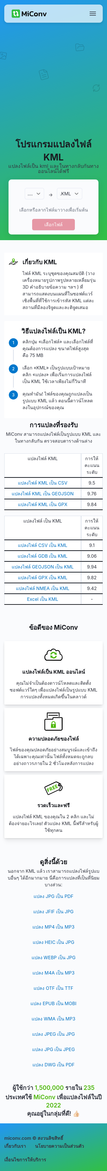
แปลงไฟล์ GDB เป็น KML (42, 556)
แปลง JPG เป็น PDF (53, 896)
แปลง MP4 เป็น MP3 (53, 927)
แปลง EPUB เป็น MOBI (53, 1003)
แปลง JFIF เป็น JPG (53, 911)
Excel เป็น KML (42, 599)
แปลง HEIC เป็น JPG (53, 942)
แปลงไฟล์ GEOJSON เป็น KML (43, 567)
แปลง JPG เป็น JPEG (53, 1049)
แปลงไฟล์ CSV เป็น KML (42, 545)
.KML (65, 193)
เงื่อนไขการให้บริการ (25, 1159)
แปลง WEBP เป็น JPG (54, 957)
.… (30, 193)
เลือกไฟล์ (53, 224)
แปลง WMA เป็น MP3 (53, 1019)
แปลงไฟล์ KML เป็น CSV (42, 483)
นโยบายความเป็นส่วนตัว (59, 1146)
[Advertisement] (53, 80)
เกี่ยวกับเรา (15, 1146)
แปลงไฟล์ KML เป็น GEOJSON (43, 493)
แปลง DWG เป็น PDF (53, 1065)
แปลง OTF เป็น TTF (53, 988)
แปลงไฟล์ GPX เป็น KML (42, 577)
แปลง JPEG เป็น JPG (53, 1034)
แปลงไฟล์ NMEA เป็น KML (42, 588)
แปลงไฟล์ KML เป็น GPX (42, 504)
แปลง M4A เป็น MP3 (53, 973)
